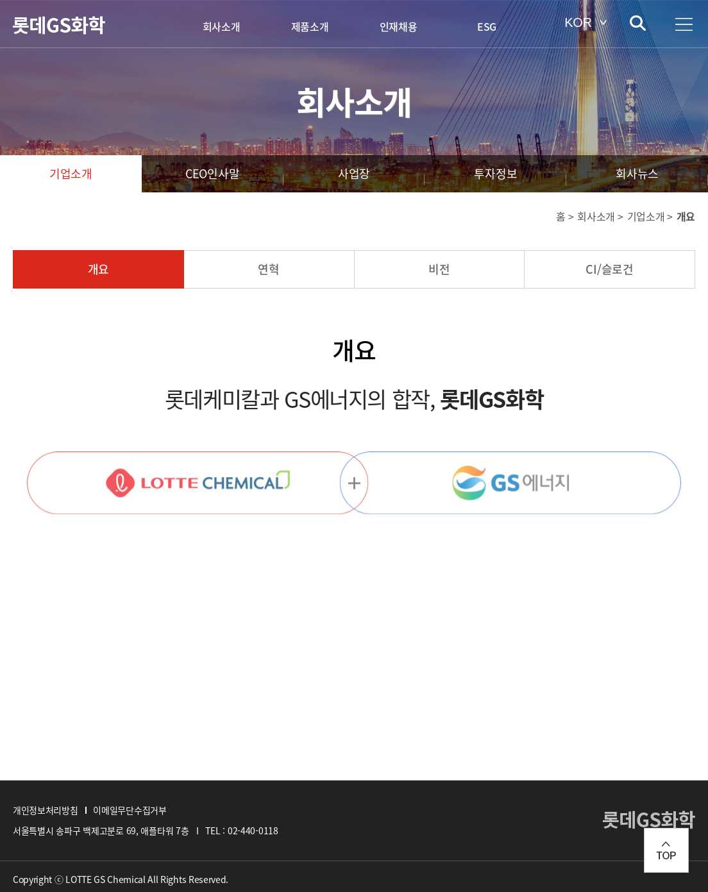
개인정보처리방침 (45, 810)
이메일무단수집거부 (129, 810)
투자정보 (495, 173)
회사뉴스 (637, 173)
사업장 (354, 173)
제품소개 (310, 26)
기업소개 (70, 173)
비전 (439, 269)
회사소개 (221, 26)
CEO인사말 (212, 173)
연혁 (269, 269)
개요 (99, 269)
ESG (486, 26)
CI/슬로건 (610, 269)
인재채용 (398, 26)
